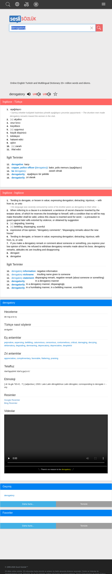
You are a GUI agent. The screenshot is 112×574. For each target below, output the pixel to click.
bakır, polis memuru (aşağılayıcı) (65, 167)
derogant (14, 253)
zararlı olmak (55, 171)
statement (23, 278)
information (24, 271)
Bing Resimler (10, 403)
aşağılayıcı (15, 109)
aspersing (19, 342)
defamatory (9, 345)
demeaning (31, 345)
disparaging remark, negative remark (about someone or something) (69, 277)
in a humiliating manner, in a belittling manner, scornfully (54, 287)
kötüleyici (15, 136)
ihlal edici (16, 149)
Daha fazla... (28, 504)
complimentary (23, 358)
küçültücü (15, 126)
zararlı (18, 146)
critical (74, 342)
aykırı (13, 142)
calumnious (39, 342)
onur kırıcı (15, 123)
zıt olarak (30, 177)
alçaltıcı (18, 119)
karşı (26, 164)
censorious (51, 342)
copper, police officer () (30, 167)
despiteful (67, 345)
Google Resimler (12, 400)
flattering (46, 358)
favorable (36, 358)
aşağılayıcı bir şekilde (38, 174)
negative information (47, 271)
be (19, 171)
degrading (20, 345)
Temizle (83, 504)
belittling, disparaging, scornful (29, 226)
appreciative (10, 358)
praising (54, 358)
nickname (23, 274)
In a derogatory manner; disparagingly (45, 284)
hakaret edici (16, 139)
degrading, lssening (24, 223)
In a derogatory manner (47, 281)
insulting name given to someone (53, 274)
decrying (93, 342)
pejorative (8, 342)
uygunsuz (19, 129)
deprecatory (43, 345)
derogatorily (18, 174)
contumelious (63, 342)
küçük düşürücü (18, 132)
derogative (17, 164)
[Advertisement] (56, 57)
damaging (82, 342)
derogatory (9, 495)
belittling (29, 342)
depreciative (56, 345)
